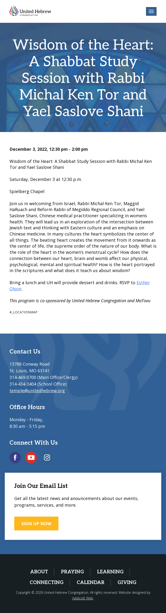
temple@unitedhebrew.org (37, 390)
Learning (110, 572)
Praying (72, 572)
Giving (127, 582)
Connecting (47, 582)
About (39, 572)
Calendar (90, 582)
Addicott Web (82, 598)
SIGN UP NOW (36, 523)
